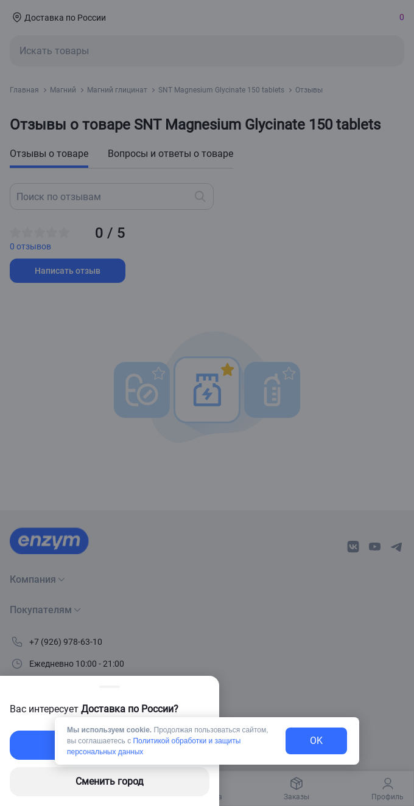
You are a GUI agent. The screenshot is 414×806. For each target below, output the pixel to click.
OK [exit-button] (316, 740)
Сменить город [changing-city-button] (109, 781)
